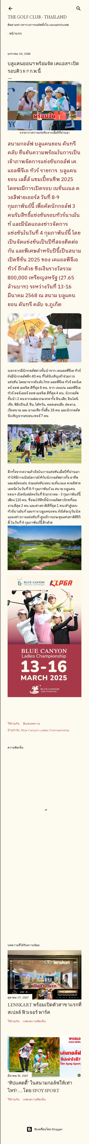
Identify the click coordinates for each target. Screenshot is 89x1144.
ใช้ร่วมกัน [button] (13, 723)
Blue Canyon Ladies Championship (45, 730)
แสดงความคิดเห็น (34, 1021)
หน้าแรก (15, 33)
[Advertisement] (44, 901)
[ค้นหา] (78, 7)
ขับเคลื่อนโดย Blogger (45, 1129)
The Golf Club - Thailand (37, 17)
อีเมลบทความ (31, 723)
